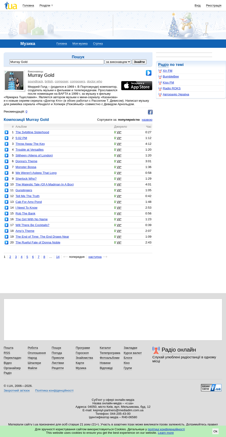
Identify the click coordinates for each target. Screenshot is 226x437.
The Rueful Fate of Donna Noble (38, 242)
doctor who (94, 81)
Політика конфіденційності (54, 390)
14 (58, 257)
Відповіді (106, 368)
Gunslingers (24, 190)
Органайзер (12, 368)
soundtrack (35, 81)
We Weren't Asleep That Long (36, 173)
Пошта (8, 348)
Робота (33, 348)
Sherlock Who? (26, 178)
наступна (95, 257)
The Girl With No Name (32, 219)
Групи (128, 368)
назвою (147, 119)
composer (61, 81)
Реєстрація (213, 5)
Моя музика (80, 43)
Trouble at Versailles (30, 149)
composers (77, 81)
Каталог (105, 348)
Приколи (58, 357)
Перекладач (12, 357)
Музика (81, 368)
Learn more (166, 432)
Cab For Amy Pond (29, 202)
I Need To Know (27, 207)
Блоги (128, 357)
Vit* (118, 132)
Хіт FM (165, 71)
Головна (28, 5)
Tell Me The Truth (28, 196)
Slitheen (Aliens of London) (34, 155)
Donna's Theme (26, 161)
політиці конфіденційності (166, 429)
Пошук (56, 348)
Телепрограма (110, 353)
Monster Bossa (26, 167)
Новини (105, 363)
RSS (7, 353)
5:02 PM (21, 138)
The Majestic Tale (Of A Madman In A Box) (45, 184)
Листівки (58, 363)
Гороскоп (82, 353)
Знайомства (84, 357)
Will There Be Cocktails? (32, 225)
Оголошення (37, 353)
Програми (83, 348)
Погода (57, 353)
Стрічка (98, 43)
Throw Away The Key (30, 144)
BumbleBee (168, 76)
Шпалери (34, 363)
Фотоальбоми (109, 357)
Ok (215, 431)
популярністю (129, 119)
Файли (32, 368)
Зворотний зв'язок (17, 390)
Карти (80, 363)
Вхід (198, 5)
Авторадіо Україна (173, 94)
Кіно (127, 363)
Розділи (45, 5)
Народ (32, 357)
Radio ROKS (169, 88)
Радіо (163, 64)
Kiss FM (166, 82)
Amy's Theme (25, 231)
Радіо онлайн (179, 349)
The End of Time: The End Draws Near (42, 236)
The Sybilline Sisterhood (32, 132)
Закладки (130, 348)
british (49, 81)
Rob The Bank (25, 213)
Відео (8, 363)
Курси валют (133, 353)
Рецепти (58, 368)
